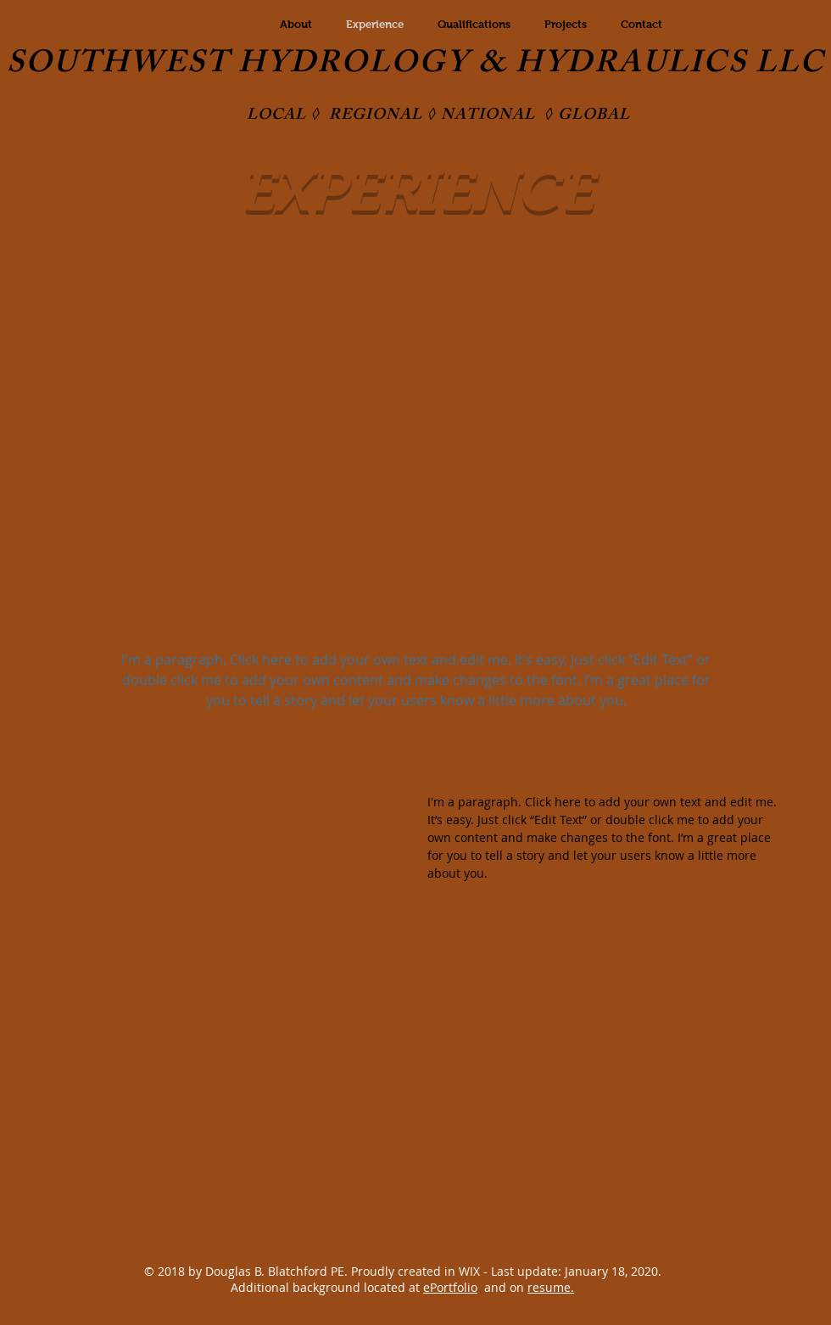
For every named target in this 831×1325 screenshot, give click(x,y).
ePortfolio (450, 1287)
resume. (550, 1287)
